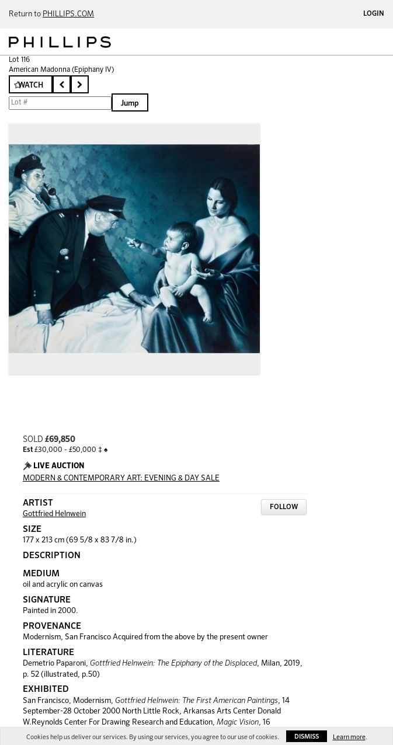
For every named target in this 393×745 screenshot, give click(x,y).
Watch (30, 85)
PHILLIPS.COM (68, 14)
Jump (130, 103)
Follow (284, 507)
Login (373, 14)
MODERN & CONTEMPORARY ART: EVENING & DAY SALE (121, 478)
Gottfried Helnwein (54, 514)
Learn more (349, 737)
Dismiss (306, 736)
